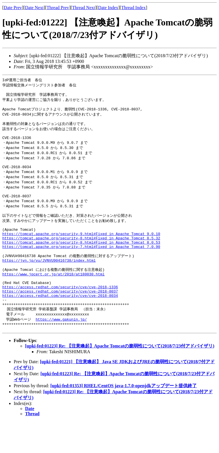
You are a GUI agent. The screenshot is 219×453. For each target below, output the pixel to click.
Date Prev (13, 7)
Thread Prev (57, 7)
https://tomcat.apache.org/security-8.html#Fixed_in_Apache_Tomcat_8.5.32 (81, 255)
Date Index (108, 7)
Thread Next (83, 7)
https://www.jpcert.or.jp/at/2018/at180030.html (53, 297)
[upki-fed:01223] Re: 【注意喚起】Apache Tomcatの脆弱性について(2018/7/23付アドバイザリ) (119, 377)
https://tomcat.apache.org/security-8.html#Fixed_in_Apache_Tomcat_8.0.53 (81, 260)
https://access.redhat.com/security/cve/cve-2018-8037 (60, 318)
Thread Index (133, 7)
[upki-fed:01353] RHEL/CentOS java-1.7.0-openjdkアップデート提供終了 (123, 417)
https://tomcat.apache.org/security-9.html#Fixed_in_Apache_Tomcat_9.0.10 (81, 250)
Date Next (34, 7)
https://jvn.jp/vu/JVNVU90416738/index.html (49, 281)
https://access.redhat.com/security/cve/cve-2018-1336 (60, 312)
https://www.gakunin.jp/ (61, 349)
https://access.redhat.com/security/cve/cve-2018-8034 (60, 323)
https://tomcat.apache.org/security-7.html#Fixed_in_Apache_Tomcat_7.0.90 (81, 266)
